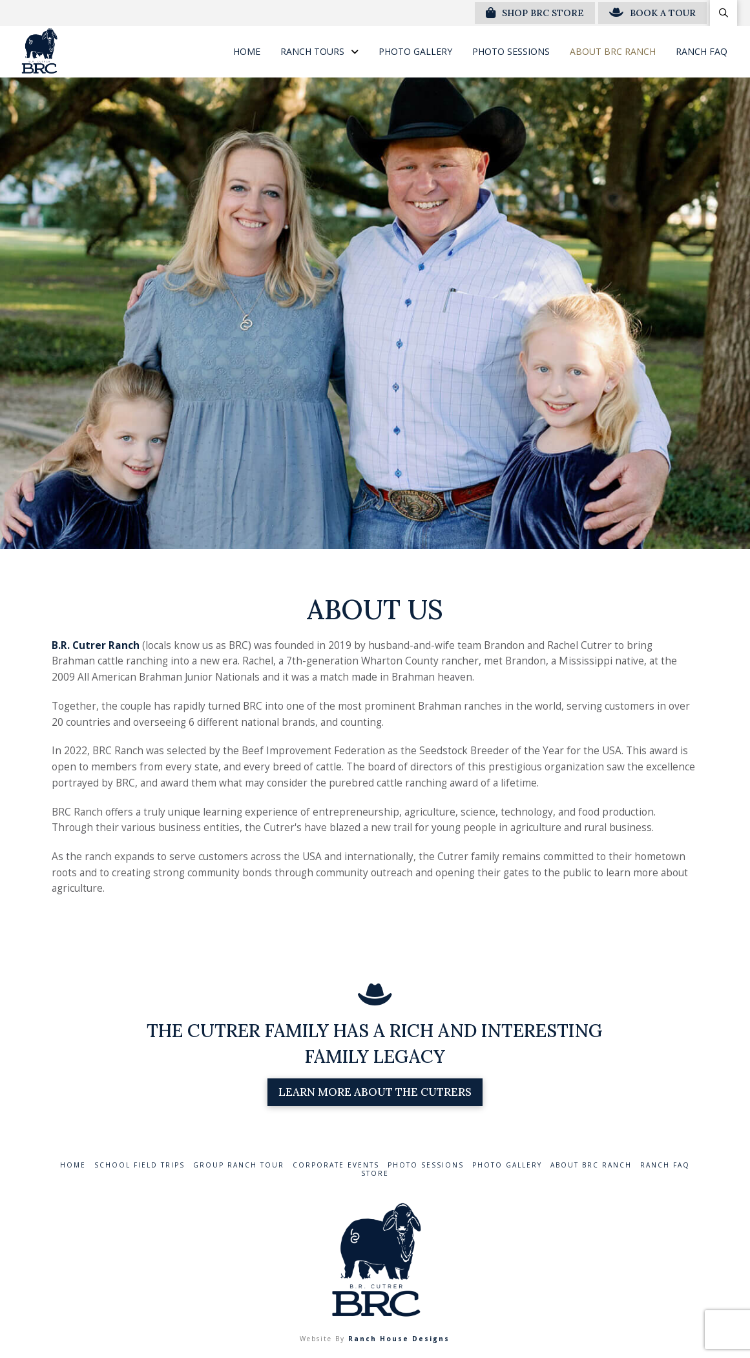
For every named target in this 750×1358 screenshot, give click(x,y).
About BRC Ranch (591, 1165)
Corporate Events (336, 1165)
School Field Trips (139, 1165)
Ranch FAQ (665, 1165)
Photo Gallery (507, 1165)
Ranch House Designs (399, 1338)
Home (73, 1165)
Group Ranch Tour (238, 1165)
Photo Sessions (426, 1165)
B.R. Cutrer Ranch (96, 645)
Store (375, 1173)
